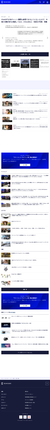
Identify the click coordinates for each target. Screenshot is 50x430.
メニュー (43, 2)
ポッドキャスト (4, 405)
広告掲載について (28, 405)
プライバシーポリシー (29, 394)
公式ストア (3, 408)
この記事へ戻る (25, 54)
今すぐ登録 (25, 164)
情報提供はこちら (28, 408)
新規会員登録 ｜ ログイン (47, 2)
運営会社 (26, 391)
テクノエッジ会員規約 (29, 399)
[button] (2, 38)
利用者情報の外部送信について (30, 397)
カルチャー (3, 402)
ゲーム (2, 399)
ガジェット (3, 397)
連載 (2, 391)
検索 (40, 2)
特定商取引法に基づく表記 (30, 402)
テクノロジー (4, 394)
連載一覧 (25, 289)
